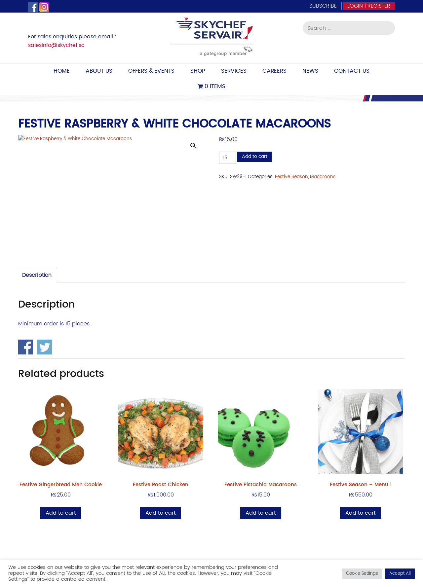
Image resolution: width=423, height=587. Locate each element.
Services (234, 71)
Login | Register (368, 6)
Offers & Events (151, 71)
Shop (197, 71)
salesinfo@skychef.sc (56, 45)
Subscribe (323, 6)
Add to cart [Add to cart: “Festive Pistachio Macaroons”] (261, 513)
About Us (99, 71)
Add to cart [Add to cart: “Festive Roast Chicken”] (160, 513)
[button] (193, 146)
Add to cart (254, 156)
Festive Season (291, 176)
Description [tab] (37, 275)
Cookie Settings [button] (362, 573)
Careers (274, 71)
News (310, 71)
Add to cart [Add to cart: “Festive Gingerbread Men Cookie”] (61, 513)
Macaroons (322, 176)
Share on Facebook (25, 347)
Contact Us (351, 71)
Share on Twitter (44, 347)
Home (62, 71)
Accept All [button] (400, 573)
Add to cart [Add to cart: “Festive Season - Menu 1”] (360, 513)
